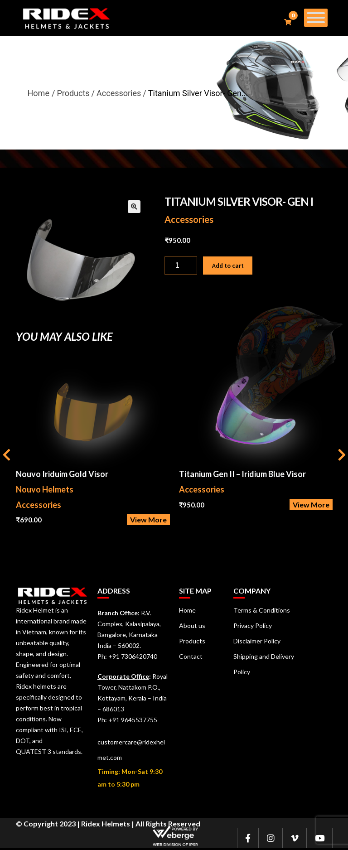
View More (148, 519)
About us (192, 625)
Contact (191, 656)
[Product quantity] (180, 265)
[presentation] (6, 456)
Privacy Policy (252, 625)
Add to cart (228, 265)
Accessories (188, 219)
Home (38, 93)
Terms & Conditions (261, 610)
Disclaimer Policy (256, 641)
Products (192, 641)
